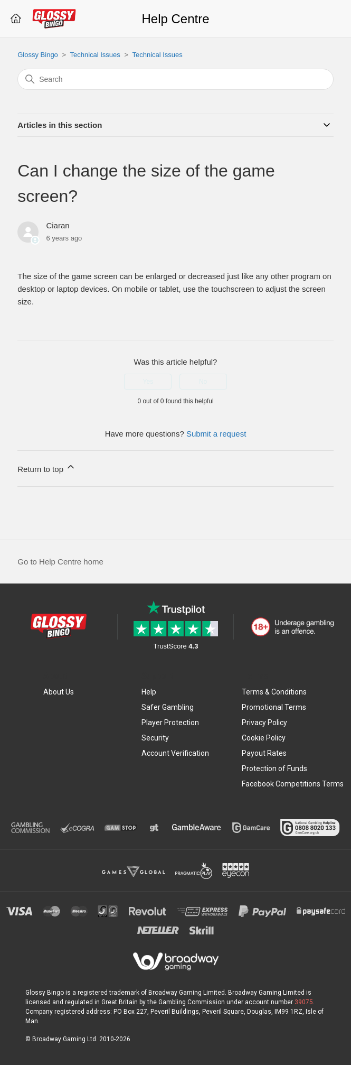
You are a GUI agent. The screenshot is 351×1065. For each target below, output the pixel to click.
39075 (304, 1002)
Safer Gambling (167, 707)
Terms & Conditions (274, 692)
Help (148, 692)
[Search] (175, 79)
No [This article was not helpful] (203, 381)
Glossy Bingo (37, 55)
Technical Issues (95, 55)
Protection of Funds (274, 768)
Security (155, 738)
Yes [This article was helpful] (148, 381)
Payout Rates (264, 753)
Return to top (46, 467)
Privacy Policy (264, 722)
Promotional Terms (274, 707)
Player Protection (170, 722)
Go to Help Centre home (60, 561)
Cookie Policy (264, 738)
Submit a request (216, 433)
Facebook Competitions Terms (293, 784)
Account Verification (175, 753)
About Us (58, 692)
